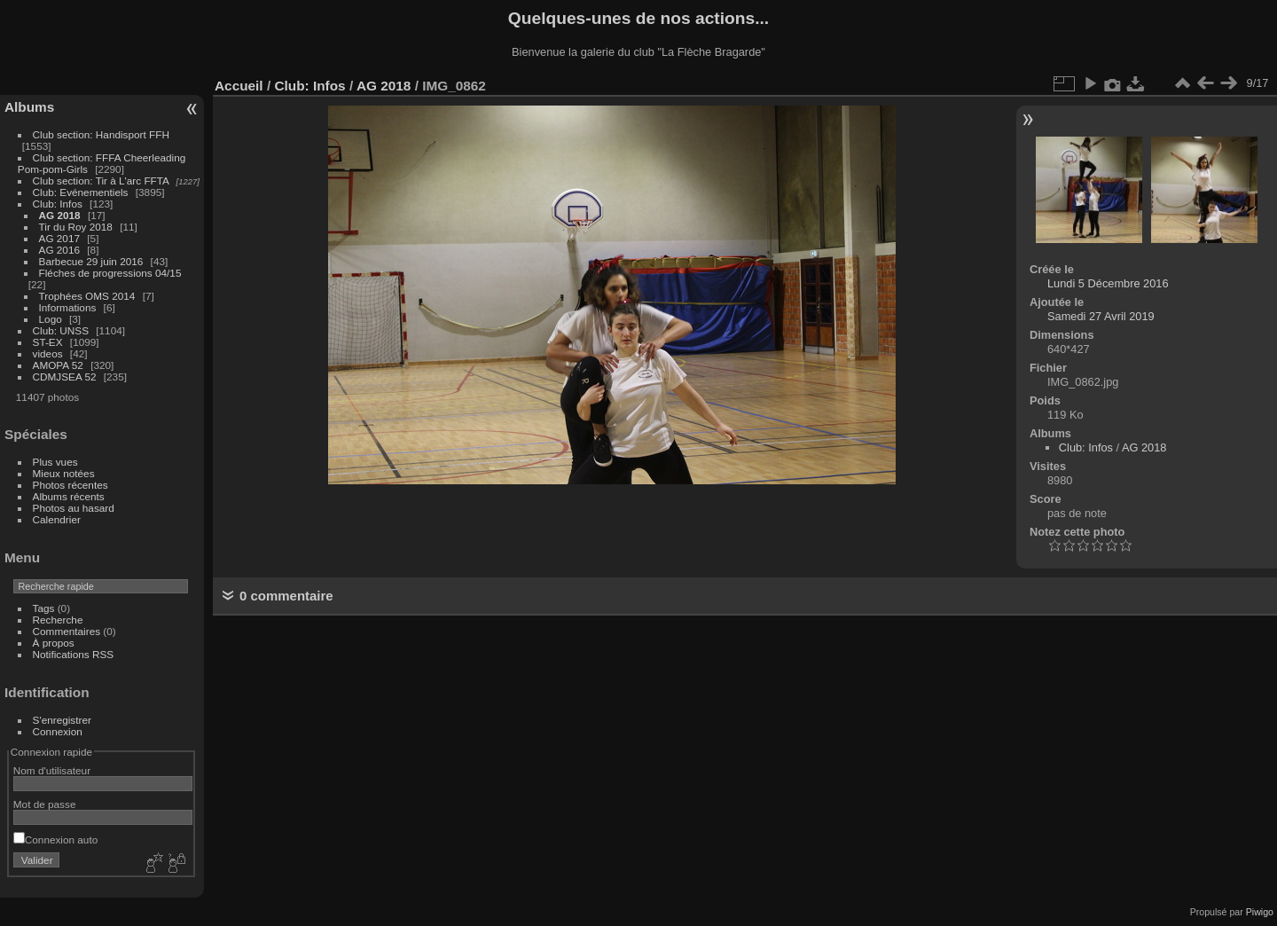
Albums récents (69, 496)
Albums (29, 106)
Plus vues (55, 461)
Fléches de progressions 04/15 (110, 273)
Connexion (57, 731)
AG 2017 (59, 238)
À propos (53, 642)
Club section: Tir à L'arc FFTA (101, 180)
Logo (50, 319)
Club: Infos (57, 203)
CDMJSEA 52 (65, 376)
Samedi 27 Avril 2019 (1101, 316)
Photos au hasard (73, 508)
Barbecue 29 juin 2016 (91, 261)
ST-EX (48, 342)
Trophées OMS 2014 (87, 296)
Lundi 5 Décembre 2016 (1108, 283)
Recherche (58, 619)
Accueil (239, 85)
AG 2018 (60, 215)
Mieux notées (64, 473)
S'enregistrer (62, 720)
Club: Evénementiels (81, 192)
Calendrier (57, 519)
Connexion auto (55, 839)
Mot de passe (44, 804)
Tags (44, 608)
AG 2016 (59, 249)
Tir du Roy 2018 (76, 226)
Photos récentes (70, 484)
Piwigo (1259, 911)
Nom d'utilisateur (51, 770)
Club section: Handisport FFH (101, 134)
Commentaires (67, 631)
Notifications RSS (73, 654)
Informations (68, 307)
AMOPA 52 (58, 365)
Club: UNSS (61, 330)
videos (48, 353)
